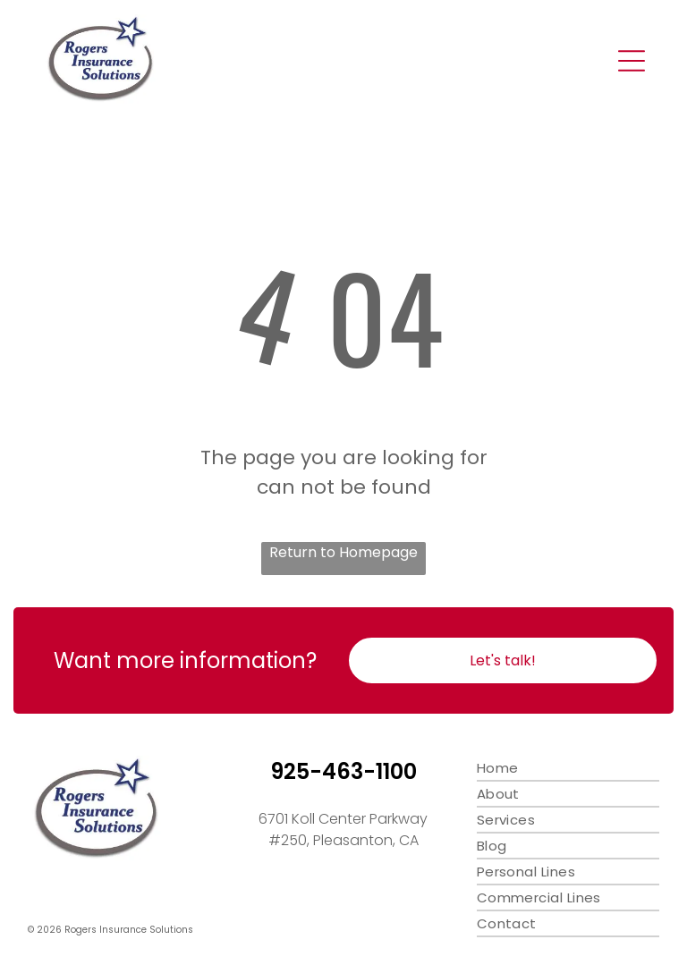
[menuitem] (568, 769)
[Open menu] (631, 60)
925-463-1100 (343, 771)
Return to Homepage (343, 552)
